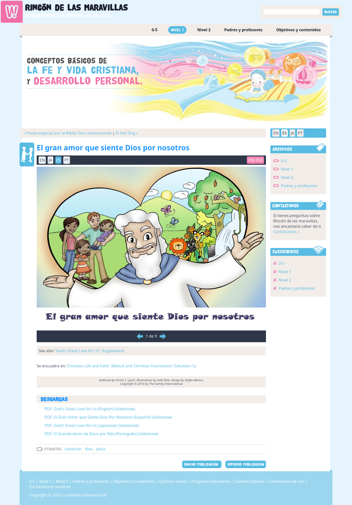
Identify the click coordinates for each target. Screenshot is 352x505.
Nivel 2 (204, 29)
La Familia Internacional (84, 495)
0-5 (154, 29)
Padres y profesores (243, 29)
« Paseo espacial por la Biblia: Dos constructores (67, 133)
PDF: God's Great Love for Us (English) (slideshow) (89, 409)
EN (42, 160)
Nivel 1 (177, 30)
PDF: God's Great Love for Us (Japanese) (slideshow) (91, 425)
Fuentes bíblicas (250, 481)
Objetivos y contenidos (298, 29)
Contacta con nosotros (50, 486)
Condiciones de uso (287, 481)
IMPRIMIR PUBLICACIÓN (245, 464)
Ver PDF (255, 160)
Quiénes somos (173, 481)
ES (58, 160)
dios (89, 449)
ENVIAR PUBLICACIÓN (202, 464)
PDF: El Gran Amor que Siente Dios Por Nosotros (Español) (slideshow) (108, 417)
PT (66, 160)
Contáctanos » (286, 231)
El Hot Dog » (127, 133)
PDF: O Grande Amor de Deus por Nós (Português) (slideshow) (101, 433)
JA (50, 160)
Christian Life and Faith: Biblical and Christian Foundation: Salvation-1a (131, 366)
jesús (100, 449)
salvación (73, 449)
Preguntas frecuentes (211, 481)
